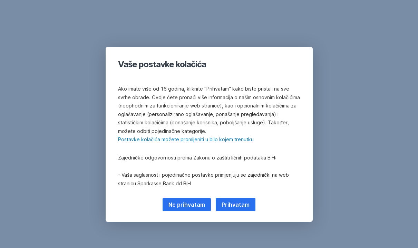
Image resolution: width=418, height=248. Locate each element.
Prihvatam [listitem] (236, 204)
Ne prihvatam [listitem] (186, 204)
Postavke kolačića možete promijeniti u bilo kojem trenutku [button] (186, 139)
